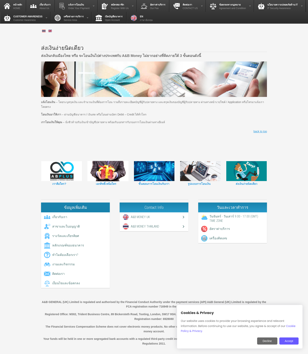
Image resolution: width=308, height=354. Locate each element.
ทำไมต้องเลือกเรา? (65, 255)
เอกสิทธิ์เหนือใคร (106, 183)
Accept (289, 341)
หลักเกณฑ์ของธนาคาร (68, 245)
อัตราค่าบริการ (219, 229)
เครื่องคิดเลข (218, 238)
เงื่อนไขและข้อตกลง (66, 283)
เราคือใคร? (59, 183)
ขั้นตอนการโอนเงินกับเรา (153, 183)
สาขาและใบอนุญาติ (66, 226)
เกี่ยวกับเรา (59, 217)
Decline (267, 341)
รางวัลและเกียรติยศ (65, 236)
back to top (260, 131)
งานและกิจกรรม (63, 264)
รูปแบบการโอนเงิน (199, 183)
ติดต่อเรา (58, 274)
